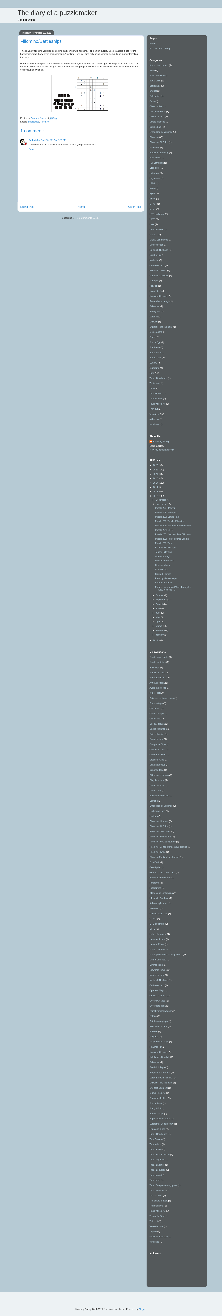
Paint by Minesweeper (166, 578)
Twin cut (154, 409)
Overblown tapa (157, 1000)
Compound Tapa (158, 744)
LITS (152, 209)
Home (81, 206)
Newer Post (27, 206)
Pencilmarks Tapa (158, 1026)
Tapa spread (156, 1175)
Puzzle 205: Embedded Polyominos (173, 525)
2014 (156, 487)
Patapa (153, 1016)
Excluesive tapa (157, 811)
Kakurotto (154, 908)
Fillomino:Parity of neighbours (164, 857)
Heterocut (154, 173)
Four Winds (155, 157)
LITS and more (157, 214)
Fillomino (44, 121)
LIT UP (153, 204)
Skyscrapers (156, 332)
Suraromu (154, 368)
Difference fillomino (159, 775)
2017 (156, 483)
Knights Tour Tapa (159, 913)
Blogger (142, 1309)
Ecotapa (154, 800)
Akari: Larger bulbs (159, 657)
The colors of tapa (159, 1200)
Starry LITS (155, 352)
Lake (152, 224)
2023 (156, 465)
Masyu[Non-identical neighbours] (166, 954)
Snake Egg (155, 342)
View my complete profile (162, 449)
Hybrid (153, 193)
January (160, 634)
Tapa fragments (157, 1159)
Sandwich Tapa (157, 1067)
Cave (152, 101)
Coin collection (157, 734)
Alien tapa (155, 667)
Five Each (155, 147)
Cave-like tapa (157, 713)
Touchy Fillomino (163, 552)
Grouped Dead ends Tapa (162, 872)
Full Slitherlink (157, 162)
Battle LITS (155, 80)
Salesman (155, 306)
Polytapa (154, 1036)
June (158, 612)
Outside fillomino (158, 995)
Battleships (33, 121)
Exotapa (154, 816)
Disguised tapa (157, 780)
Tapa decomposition (160, 1154)
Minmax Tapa (161, 569)
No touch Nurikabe (159, 250)
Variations (154, 414)
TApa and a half (157, 1129)
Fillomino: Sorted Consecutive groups (168, 847)
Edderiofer (34, 140)
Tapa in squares (157, 1170)
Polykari (153, 286)
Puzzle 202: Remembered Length (172, 538)
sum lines (154, 424)
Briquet (153, 91)
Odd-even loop (157, 265)
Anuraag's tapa (157, 682)
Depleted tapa (157, 770)
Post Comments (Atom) (87, 218)
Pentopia (154, 280)
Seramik (154, 316)
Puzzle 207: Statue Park (167, 516)
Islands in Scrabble (159, 898)
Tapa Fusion (156, 1139)
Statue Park (155, 357)
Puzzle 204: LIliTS (164, 530)
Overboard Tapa (158, 1005)
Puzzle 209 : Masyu (165, 508)
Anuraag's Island (158, 677)
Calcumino (155, 96)
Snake (153, 337)
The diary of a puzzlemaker (57, 12)
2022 (156, 469)
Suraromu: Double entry (161, 1123)
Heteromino (155, 888)
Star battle (155, 347)
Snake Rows (156, 1103)
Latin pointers (156, 229)
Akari (152, 70)
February (160, 630)
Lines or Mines (162, 565)
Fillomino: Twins (157, 852)
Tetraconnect (156, 398)
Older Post (134, 206)
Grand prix (155, 168)
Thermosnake (156, 1205)
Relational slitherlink (160, 1057)
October (160, 595)
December (161, 500)
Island (153, 198)
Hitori (152, 188)
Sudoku (153, 362)
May (158, 617)
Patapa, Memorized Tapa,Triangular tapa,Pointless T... (173, 588)
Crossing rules (157, 759)
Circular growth (157, 724)
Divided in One (157, 116)
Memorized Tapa (158, 959)
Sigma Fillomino (163, 574)
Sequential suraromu (160, 1072)
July (158, 608)
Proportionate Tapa (164, 560)
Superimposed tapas (160, 1118)
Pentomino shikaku (159, 275)
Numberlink (155, 255)
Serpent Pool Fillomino (161, 1077)
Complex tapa (156, 739)
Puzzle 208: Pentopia (165, 512)
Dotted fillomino (157, 121)
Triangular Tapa (157, 1216)
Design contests (158, 111)
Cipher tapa (155, 718)
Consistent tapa (157, 749)
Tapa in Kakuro (157, 1165)
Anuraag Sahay (161, 441)
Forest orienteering (159, 152)
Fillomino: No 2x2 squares (163, 841)
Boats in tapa (156, 703)
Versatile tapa (156, 1226)
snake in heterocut (159, 1236)
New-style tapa (157, 975)
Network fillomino (158, 970)
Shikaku (153, 321)
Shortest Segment (164, 582)
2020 (156, 478)
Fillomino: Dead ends (160, 831)
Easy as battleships (159, 795)
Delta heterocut (157, 764)
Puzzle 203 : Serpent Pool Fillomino (173, 534)
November (161, 504)
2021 (156, 474)
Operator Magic (163, 556)
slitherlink (154, 419)
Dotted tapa (155, 790)
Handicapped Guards (160, 877)
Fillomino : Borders (159, 821)
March (159, 626)
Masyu (153, 234)
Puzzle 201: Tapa (163, 543)
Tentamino (155, 383)
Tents (152, 388)
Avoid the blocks (158, 75)
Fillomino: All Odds (159, 142)
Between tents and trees (162, 698)
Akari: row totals (157, 662)
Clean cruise (156, 106)
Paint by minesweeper (161, 1011)
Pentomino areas (158, 270)
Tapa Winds (155, 1144)
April (158, 621)
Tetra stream (156, 393)
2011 (156, 640)
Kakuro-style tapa (158, 903)
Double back (156, 127)
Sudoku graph (157, 1113)
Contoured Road (158, 754)
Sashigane (155, 311)
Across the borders (159, 65)
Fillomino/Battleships (165, 547)
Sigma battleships (158, 1098)
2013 (156, 491)
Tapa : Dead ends (158, 378)
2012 (156, 496)
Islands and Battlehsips (161, 893)
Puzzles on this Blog (160, 48)
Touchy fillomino (158, 404)
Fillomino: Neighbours (160, 836)
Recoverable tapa (158, 296)
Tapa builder (156, 1149)
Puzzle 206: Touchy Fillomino (169, 521)
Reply (31, 149)
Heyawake (155, 178)
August (159, 604)
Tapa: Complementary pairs (163, 1185)
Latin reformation (158, 934)
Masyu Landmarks (159, 239)
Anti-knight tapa (157, 672)
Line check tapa (157, 939)
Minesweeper (156, 244)
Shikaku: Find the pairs (161, 327)
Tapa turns (155, 1180)
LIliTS (152, 219)
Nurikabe (154, 260)
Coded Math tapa (158, 729)
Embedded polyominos (161, 132)
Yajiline (153, 1231)
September (161, 599)
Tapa (152, 373)
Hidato (153, 183)
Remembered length (160, 301)
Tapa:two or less (158, 1190)
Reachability (156, 291)
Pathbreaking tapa (159, 1021)
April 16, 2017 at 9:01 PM (53, 140)
